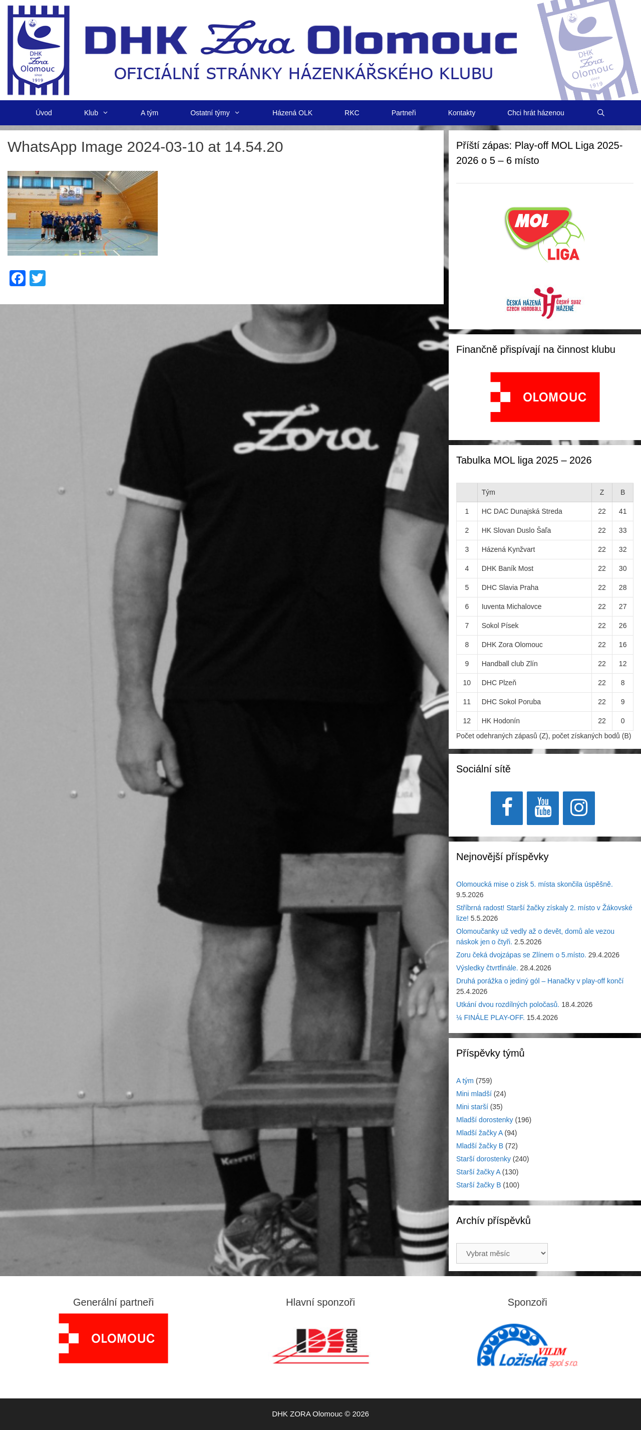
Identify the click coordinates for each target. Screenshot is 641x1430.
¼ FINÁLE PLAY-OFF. (490, 1017)
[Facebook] (507, 808)
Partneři (404, 113)
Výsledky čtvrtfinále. (487, 968)
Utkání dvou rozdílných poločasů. (507, 1004)
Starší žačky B (478, 1185)
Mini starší (472, 1107)
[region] (545, 402)
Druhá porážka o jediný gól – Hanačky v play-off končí (539, 981)
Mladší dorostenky (484, 1120)
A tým (149, 113)
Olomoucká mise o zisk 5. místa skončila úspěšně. (534, 884)
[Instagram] (579, 808)
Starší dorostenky (483, 1159)
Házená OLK (292, 113)
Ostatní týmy (223, 112)
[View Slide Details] (545, 397)
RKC (352, 113)
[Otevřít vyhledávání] (600, 112)
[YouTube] (543, 808)
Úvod (44, 113)
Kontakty (461, 113)
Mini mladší (474, 1094)
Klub (104, 112)
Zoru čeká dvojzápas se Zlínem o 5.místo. (521, 955)
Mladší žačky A (479, 1133)
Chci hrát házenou (535, 113)
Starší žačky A (478, 1172)
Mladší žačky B (479, 1146)
